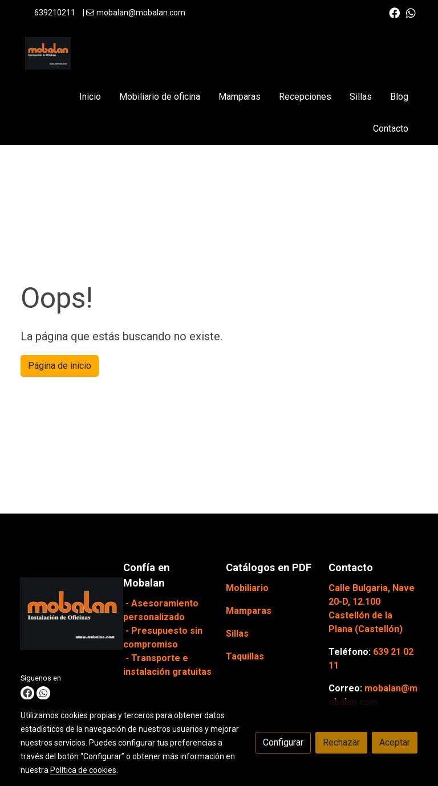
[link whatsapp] (411, 12)
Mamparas (248, 610)
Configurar (283, 742)
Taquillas (245, 656)
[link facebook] (394, 12)
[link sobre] (65, 615)
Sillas (237, 633)
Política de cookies (83, 770)
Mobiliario (247, 588)
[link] (48, 53)
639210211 (54, 12)
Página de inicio (59, 365)
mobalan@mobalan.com (140, 12)
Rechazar (341, 742)
